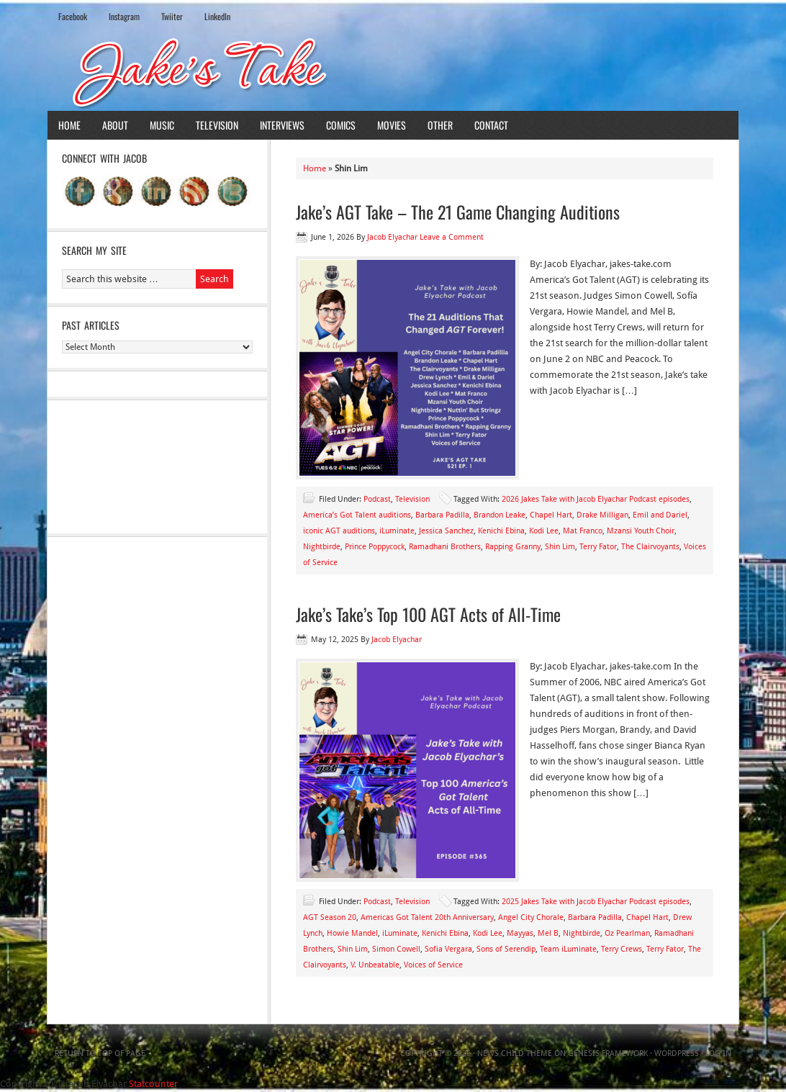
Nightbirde (321, 546)
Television (217, 124)
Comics (341, 124)
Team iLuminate (568, 949)
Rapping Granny (513, 546)
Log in (718, 1053)
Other (440, 124)
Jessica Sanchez (446, 531)
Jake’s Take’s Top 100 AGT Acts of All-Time (428, 614)
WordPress (676, 1053)
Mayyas (520, 933)
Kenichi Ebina (501, 531)
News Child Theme (514, 1053)
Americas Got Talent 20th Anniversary (427, 917)
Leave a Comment (452, 237)
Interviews (282, 124)
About (115, 124)
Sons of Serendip (506, 949)
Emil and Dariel (660, 515)
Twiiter (172, 16)
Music (162, 124)
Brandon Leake (499, 515)
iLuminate (397, 531)
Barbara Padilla (442, 515)
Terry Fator (598, 546)
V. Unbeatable (375, 965)
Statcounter (153, 1083)
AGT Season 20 (329, 917)
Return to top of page (100, 1053)
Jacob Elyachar (392, 237)
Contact (491, 124)
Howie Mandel (352, 933)
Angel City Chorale (531, 917)
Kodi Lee (544, 531)
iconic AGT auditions (339, 531)
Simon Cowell (396, 949)
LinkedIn (217, 16)
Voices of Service (433, 965)
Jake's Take (393, 71)
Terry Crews (621, 949)
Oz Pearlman (627, 933)
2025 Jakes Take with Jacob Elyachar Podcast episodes (596, 901)
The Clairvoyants (650, 546)
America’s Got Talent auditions (357, 515)
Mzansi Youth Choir (640, 531)
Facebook (72, 16)
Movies (391, 124)
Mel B (548, 933)
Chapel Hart (551, 515)
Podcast (377, 499)
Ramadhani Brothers (445, 546)
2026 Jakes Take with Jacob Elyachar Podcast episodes (596, 499)
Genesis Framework (608, 1053)
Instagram (124, 16)
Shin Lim (560, 546)
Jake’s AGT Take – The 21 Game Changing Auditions (458, 212)
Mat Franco (582, 531)
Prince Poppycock (375, 546)
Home (69, 124)
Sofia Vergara (448, 949)
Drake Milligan (602, 515)
